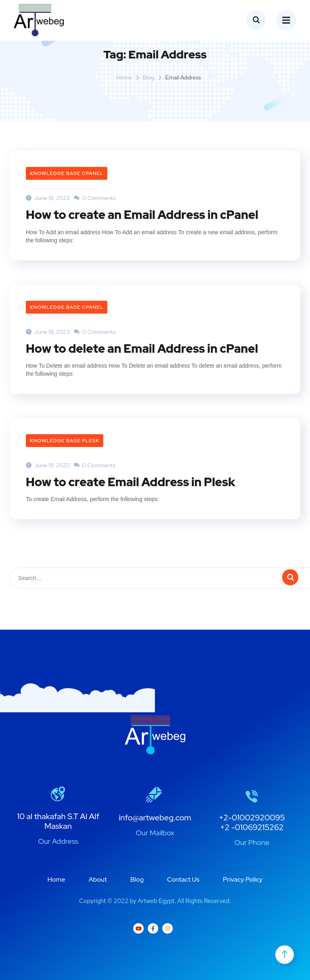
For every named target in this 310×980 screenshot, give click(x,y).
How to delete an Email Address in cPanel (145, 348)
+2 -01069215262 (251, 827)
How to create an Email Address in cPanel (146, 214)
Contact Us (183, 879)
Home (124, 77)
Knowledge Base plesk (64, 440)
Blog (149, 77)
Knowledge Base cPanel (66, 173)
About (98, 879)
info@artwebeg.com (155, 817)
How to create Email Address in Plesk (133, 481)
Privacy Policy (242, 879)
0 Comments (94, 198)
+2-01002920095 (252, 817)
